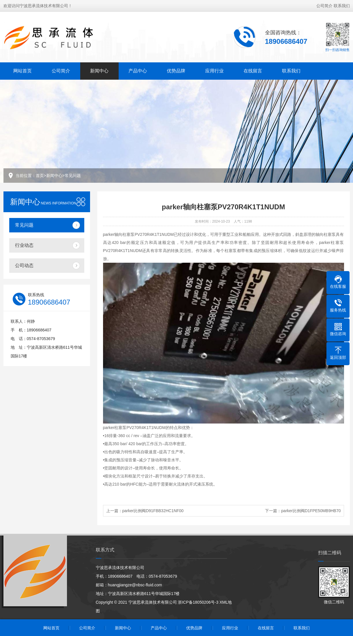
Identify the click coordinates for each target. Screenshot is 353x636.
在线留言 (253, 70)
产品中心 (137, 70)
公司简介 (324, 5)
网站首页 (22, 70)
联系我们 (342, 5)
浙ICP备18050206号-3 (198, 602)
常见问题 (73, 175)
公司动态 (24, 265)
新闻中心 (99, 70)
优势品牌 (176, 70)
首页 (40, 175)
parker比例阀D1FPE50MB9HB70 (311, 510)
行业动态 (24, 245)
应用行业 (214, 70)
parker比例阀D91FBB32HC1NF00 (153, 510)
